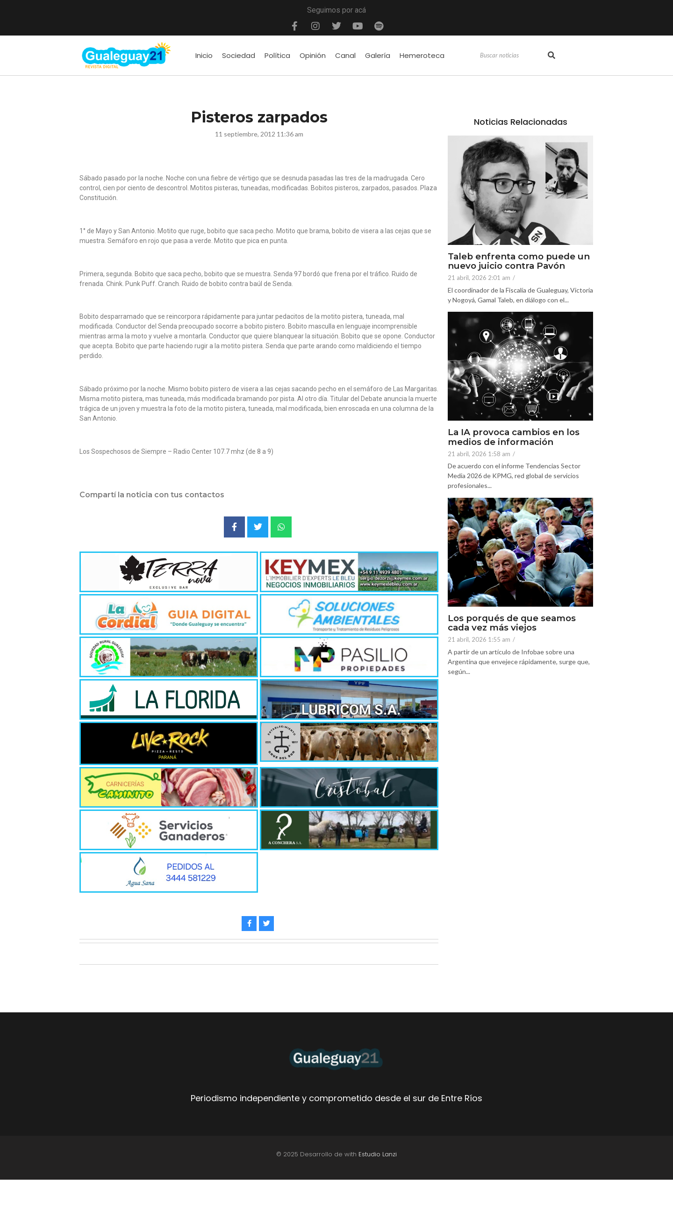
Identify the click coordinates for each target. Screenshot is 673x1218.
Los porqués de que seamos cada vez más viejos (514, 623)
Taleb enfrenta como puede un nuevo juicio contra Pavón (520, 262)
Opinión (313, 55)
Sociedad (238, 55)
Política (277, 55)
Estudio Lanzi (377, 1154)
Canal (345, 55)
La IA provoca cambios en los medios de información (516, 437)
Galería (377, 55)
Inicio (204, 55)
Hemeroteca (422, 55)
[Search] (513, 56)
